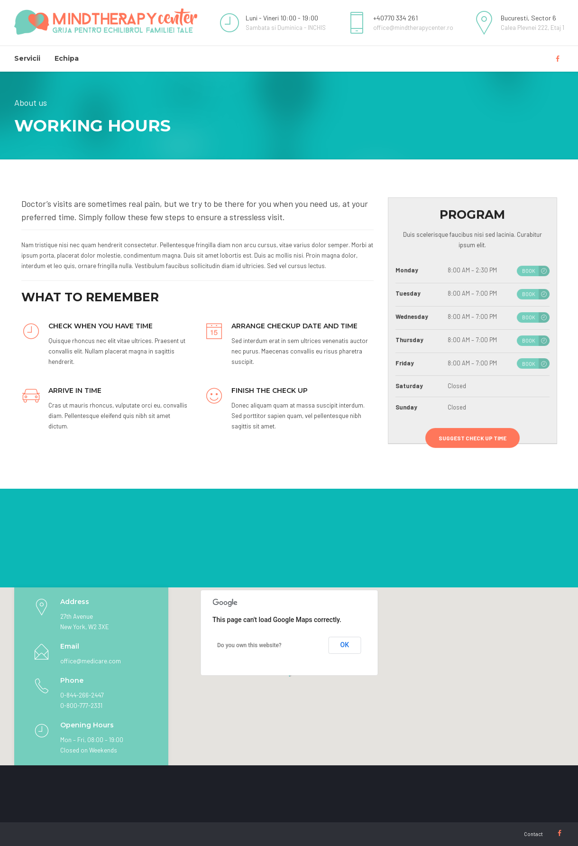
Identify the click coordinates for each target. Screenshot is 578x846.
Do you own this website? (249, 645)
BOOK (528, 271)
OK (344, 645)
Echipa (67, 58)
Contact (533, 834)
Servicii (27, 58)
